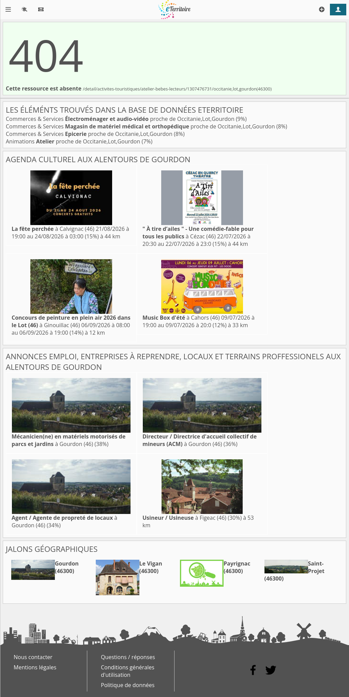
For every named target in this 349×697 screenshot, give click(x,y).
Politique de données (127, 685)
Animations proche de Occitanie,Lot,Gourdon (73, 141)
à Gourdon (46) (68, 440)
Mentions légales (35, 667)
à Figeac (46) (184, 517)
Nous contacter (33, 657)
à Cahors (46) (181, 317)
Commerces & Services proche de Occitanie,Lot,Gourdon (121, 119)
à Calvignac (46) (53, 229)
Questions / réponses (128, 657)
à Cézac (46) (198, 232)
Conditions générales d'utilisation (127, 671)
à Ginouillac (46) (71, 321)
